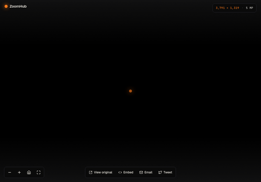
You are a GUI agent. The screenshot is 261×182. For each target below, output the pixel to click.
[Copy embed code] (126, 172)
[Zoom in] (19, 172)
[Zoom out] (9, 172)
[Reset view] (29, 172)
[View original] (100, 172)
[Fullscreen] (38, 172)
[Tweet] (165, 172)
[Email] (146, 172)
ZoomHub (16, 6)
